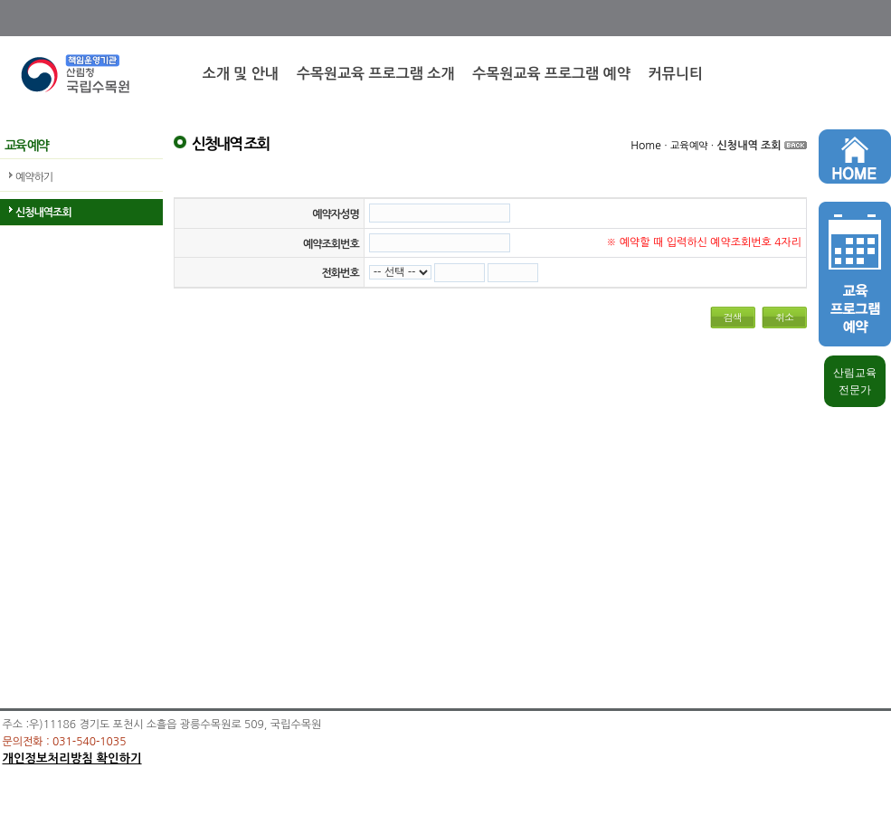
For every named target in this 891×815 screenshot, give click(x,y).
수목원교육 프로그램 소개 (375, 74)
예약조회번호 (331, 244)
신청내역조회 (43, 212)
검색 (733, 317)
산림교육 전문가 (855, 381)
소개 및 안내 (241, 74)
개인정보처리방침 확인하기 (72, 758)
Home (645, 145)
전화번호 (340, 273)
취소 (784, 317)
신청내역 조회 (749, 145)
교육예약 (688, 146)
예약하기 (33, 177)
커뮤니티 (676, 74)
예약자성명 (335, 214)
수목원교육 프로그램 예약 (551, 74)
